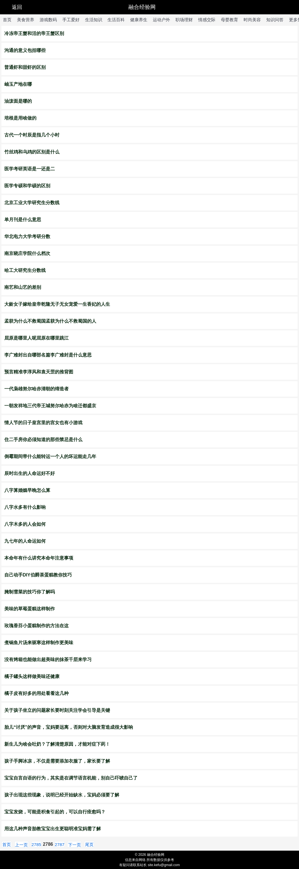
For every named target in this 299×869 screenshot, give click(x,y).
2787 (59, 844)
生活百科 (116, 19)
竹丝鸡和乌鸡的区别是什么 (31, 151)
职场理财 (184, 19)
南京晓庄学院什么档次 (27, 253)
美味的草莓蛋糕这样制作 (29, 608)
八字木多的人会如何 (25, 524)
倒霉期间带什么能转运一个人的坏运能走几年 (50, 456)
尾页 (89, 844)
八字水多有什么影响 (25, 507)
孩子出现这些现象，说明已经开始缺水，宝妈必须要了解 (61, 794)
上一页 (21, 844)
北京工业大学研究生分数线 (31, 202)
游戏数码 (48, 19)
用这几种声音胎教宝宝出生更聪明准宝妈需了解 (52, 828)
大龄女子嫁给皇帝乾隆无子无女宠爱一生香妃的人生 (57, 304)
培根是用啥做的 (20, 118)
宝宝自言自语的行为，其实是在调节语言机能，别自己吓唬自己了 (71, 778)
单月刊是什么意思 (22, 219)
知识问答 (274, 19)
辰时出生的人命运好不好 (29, 473)
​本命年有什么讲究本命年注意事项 (38, 558)
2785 (36, 844)
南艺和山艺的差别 (22, 287)
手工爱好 (71, 19)
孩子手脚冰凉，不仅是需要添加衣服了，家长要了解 (57, 761)
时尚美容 (252, 19)
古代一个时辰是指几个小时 (31, 135)
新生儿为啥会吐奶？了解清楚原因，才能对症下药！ (57, 744)
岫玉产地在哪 (18, 84)
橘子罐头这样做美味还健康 (31, 676)
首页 (7, 19)
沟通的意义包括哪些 (25, 50)
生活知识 (93, 19)
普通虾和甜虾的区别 (25, 67)
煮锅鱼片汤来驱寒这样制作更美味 (38, 642)
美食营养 (25, 19)
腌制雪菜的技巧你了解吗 (29, 591)
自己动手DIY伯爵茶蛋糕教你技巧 (38, 574)
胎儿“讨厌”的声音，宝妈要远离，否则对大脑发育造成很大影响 (68, 727)
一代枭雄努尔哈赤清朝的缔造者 (36, 388)
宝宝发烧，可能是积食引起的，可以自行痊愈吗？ (54, 811)
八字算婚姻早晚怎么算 (27, 490)
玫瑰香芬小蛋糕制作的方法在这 (36, 625)
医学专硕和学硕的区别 (27, 185)
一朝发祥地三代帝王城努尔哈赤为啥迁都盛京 (50, 405)
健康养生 (138, 19)
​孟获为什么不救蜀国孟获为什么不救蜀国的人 (50, 321)
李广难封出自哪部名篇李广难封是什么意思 (48, 354)
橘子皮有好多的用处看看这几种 (36, 693)
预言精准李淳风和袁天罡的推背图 (38, 371)
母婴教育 (229, 19)
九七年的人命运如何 (25, 541)
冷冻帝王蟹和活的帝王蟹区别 (34, 33)
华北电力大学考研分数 (27, 236)
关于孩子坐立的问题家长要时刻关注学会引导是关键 (57, 710)
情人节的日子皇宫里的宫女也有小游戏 (43, 422)
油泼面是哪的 (18, 101)
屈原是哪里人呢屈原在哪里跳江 (36, 338)
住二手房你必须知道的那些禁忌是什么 (43, 439)
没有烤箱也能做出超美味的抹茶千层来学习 (48, 659)
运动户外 (161, 19)
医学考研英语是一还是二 (29, 168)
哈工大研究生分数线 (25, 270)
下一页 (74, 844)
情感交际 (206, 19)
